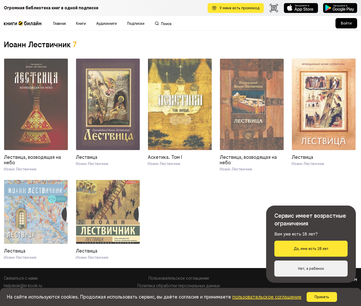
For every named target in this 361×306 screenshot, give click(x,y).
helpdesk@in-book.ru (23, 285)
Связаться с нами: (21, 278)
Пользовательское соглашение (179, 278)
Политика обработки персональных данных (178, 285)
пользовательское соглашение (266, 297)
